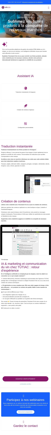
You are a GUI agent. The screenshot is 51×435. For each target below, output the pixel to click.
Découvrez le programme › (25, 412)
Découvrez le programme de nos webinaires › (32, 2)
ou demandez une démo (25, 384)
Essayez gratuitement (25, 379)
